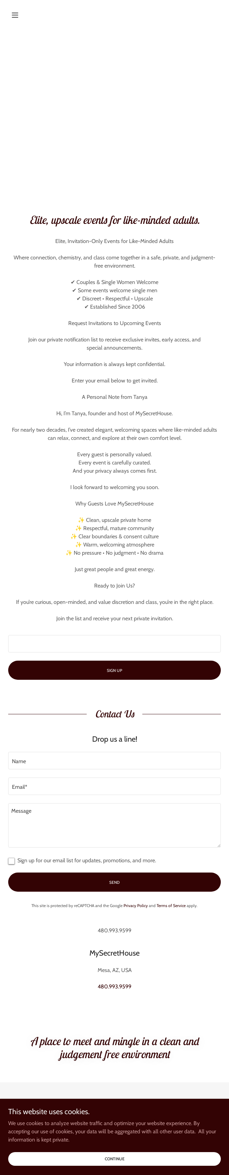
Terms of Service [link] (171, 905)
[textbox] (114, 643)
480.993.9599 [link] (114, 986)
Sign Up (114, 670)
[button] (24, 15)
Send (114, 882)
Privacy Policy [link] (136, 905)
